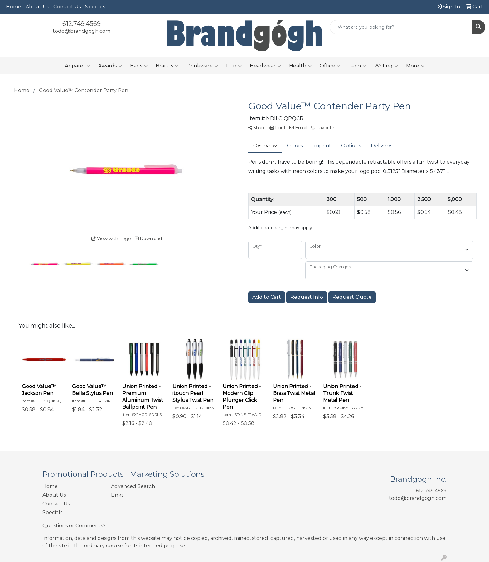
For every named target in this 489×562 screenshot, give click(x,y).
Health (300, 66)
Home (13, 7)
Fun (234, 66)
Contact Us (67, 7)
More (415, 66)
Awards (110, 66)
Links (117, 495)
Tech (357, 66)
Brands (167, 66)
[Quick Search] (401, 27)
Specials (95, 7)
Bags (139, 66)
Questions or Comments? (74, 526)
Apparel (77, 66)
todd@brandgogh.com (81, 31)
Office (330, 66)
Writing (386, 66)
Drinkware (202, 66)
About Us (37, 7)
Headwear (265, 66)
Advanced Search (133, 486)
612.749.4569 (81, 23)
